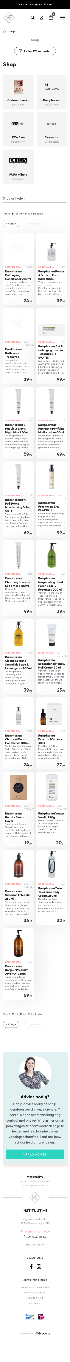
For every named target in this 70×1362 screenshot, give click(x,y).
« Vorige (11, 223)
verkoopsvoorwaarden (35, 1287)
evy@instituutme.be (35, 1231)
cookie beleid (35, 1297)
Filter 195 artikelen (35, 51)
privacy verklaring (35, 1292)
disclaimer (35, 1303)
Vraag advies (35, 1154)
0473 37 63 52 (35, 1237)
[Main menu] (62, 17)
